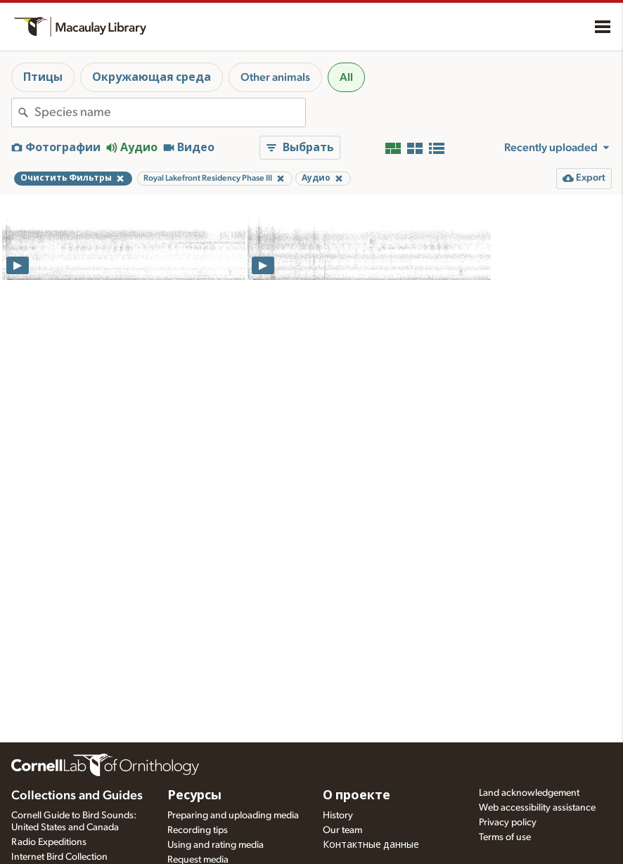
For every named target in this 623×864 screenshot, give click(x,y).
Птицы (43, 77)
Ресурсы (194, 795)
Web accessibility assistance (537, 808)
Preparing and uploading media (233, 815)
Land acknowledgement (529, 793)
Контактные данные (371, 845)
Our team (342, 830)
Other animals (275, 77)
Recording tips (197, 830)
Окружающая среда (151, 77)
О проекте (356, 795)
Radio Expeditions (48, 842)
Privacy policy (508, 822)
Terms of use (505, 837)
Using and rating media (215, 845)
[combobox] (169, 112)
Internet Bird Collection (59, 857)
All (346, 77)
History (338, 815)
